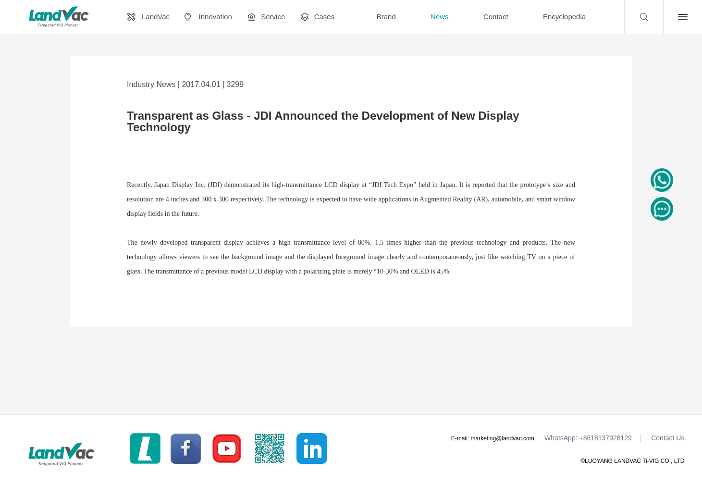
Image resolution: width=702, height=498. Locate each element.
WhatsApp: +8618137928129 (588, 438)
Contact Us (667, 438)
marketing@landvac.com (502, 438)
